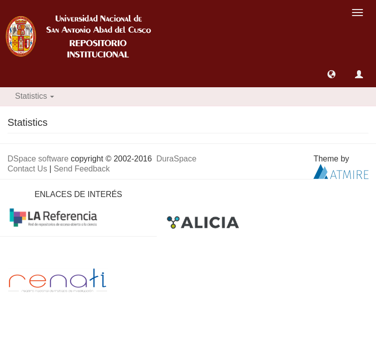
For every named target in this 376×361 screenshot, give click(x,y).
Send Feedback (82, 168)
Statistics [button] (34, 96)
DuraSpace (176, 158)
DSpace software (38, 158)
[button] (331, 74)
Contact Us (27, 168)
